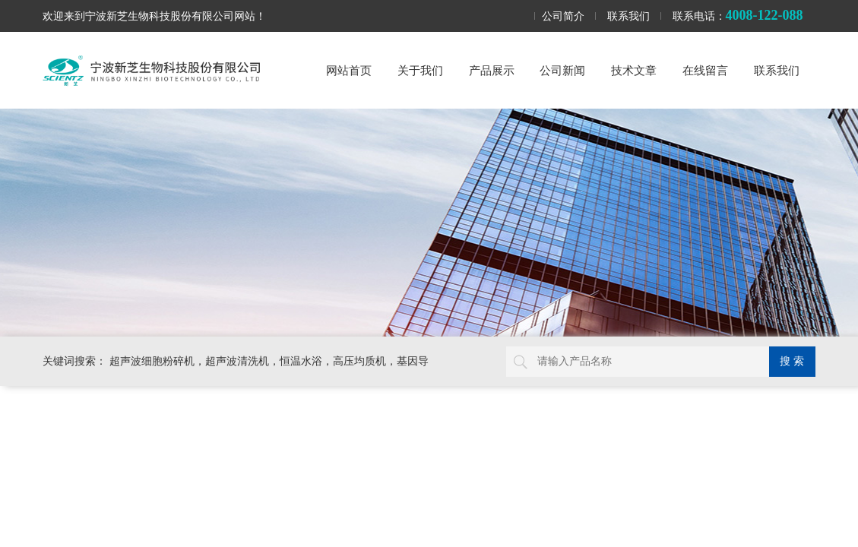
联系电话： (738, 15)
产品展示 (491, 70)
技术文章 (634, 70)
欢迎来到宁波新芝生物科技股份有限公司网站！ (154, 16)
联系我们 (628, 16)
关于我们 (420, 70)
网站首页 (349, 70)
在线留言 (705, 70)
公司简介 (563, 16)
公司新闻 (562, 70)
